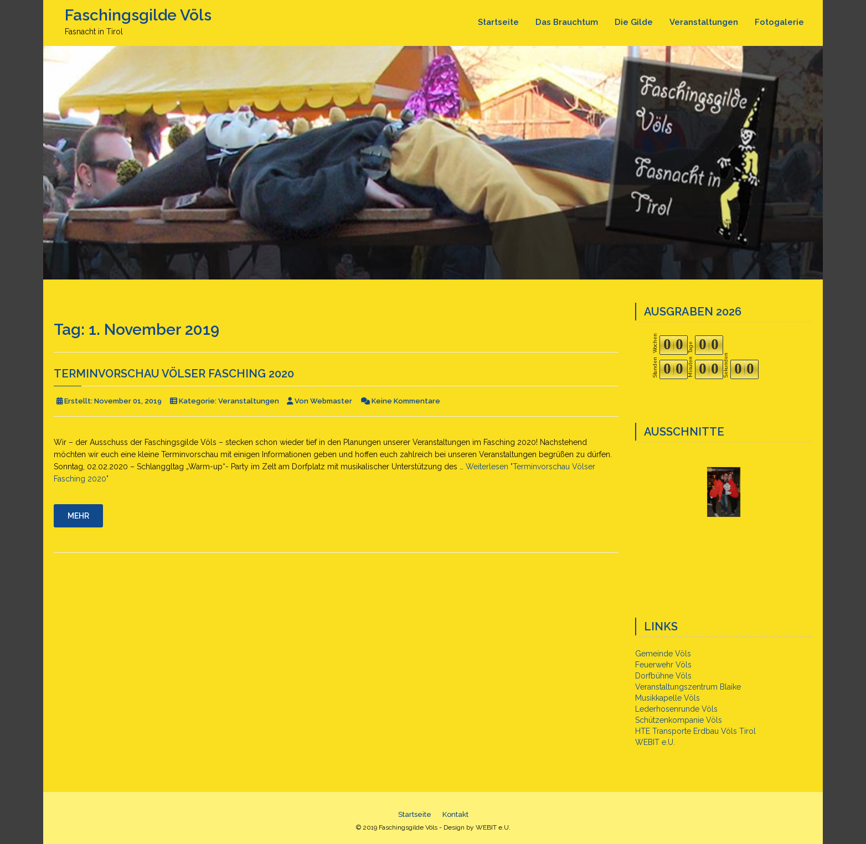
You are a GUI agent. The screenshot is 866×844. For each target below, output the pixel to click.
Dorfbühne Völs (663, 675)
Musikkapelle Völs (667, 697)
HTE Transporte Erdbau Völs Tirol (695, 731)
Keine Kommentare (406, 401)
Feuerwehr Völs (663, 664)
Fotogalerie (779, 22)
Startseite (498, 22)
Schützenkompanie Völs (678, 720)
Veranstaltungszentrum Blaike (688, 686)
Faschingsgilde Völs (138, 15)
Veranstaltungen (703, 22)
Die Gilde (634, 22)
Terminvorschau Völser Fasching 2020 (174, 373)
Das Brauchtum (566, 22)
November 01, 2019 (128, 401)
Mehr (78, 515)
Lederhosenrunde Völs (676, 709)
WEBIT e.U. (655, 742)
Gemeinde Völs (663, 653)
